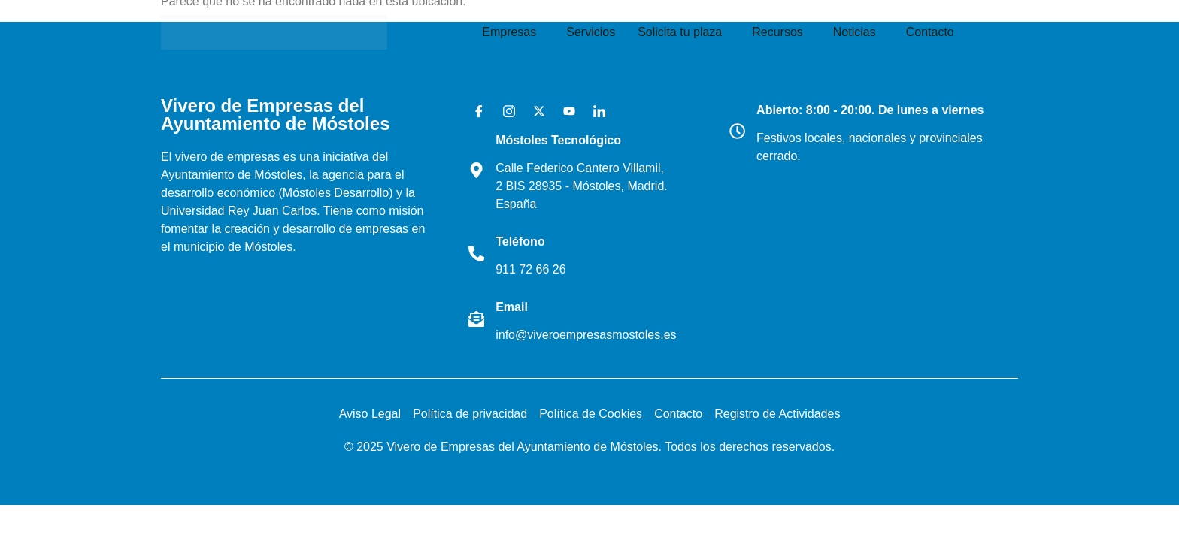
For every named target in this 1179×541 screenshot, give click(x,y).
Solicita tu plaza (680, 32)
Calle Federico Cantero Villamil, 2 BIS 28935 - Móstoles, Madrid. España (583, 186)
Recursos (777, 32)
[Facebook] (473, 112)
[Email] (478, 319)
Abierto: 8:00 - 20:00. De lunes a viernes (873, 110)
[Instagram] (504, 112)
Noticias (854, 32)
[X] (534, 112)
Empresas (509, 32)
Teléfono (523, 241)
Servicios (590, 32)
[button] (513, 32)
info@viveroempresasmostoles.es (589, 334)
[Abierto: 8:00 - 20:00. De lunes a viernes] (739, 131)
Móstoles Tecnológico (562, 140)
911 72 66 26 (534, 269)
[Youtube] (564, 112)
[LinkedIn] (594, 112)
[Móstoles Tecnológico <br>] (478, 170)
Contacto (930, 32)
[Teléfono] (478, 253)
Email (515, 307)
